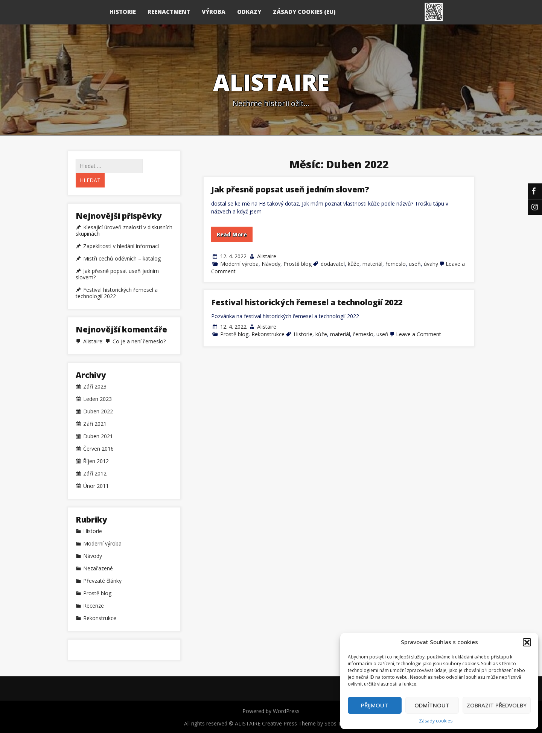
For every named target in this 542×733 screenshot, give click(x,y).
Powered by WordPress (271, 711)
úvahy (431, 263)
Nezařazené (98, 568)
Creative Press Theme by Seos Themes (310, 723)
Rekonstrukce (268, 334)
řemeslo (395, 263)
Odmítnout (431, 705)
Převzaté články (102, 581)
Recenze (93, 605)
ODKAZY (249, 11)
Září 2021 (95, 424)
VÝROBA (213, 11)
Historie (303, 334)
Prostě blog (297, 263)
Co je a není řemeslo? (139, 341)
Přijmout (374, 705)
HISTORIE (123, 11)
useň (415, 263)
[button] (527, 642)
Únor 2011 (96, 486)
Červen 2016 (98, 448)
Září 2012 (95, 473)
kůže (353, 263)
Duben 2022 (98, 411)
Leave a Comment (418, 334)
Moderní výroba (239, 263)
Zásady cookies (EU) (304, 11)
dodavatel (333, 263)
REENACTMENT (169, 11)
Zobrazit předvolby (497, 705)
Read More (232, 234)
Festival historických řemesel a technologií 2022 (306, 302)
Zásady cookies (435, 721)
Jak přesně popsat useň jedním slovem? (290, 189)
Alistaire (266, 256)
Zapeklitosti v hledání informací (121, 246)
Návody (271, 263)
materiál (372, 263)
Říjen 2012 (96, 461)
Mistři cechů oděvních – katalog (122, 258)
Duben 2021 (98, 436)
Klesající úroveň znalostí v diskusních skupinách (124, 230)
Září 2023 (95, 386)
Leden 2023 (97, 399)
